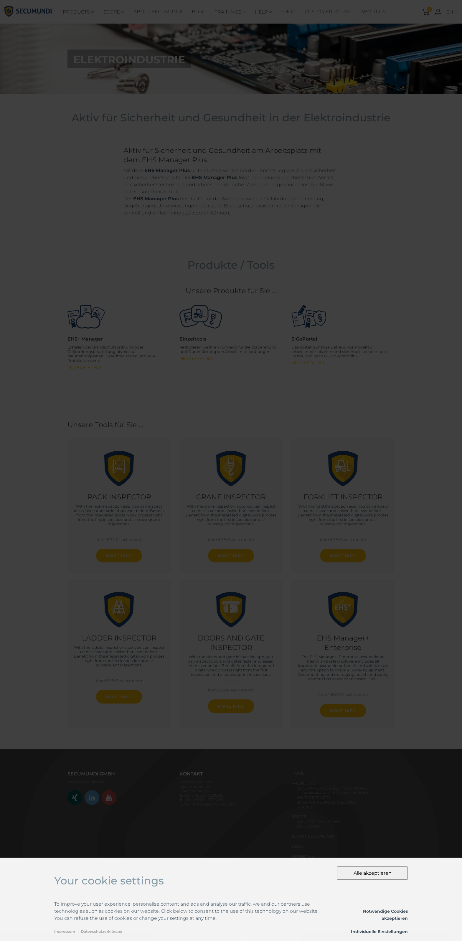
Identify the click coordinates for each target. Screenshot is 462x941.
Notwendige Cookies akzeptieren (385, 915)
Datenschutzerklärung (101, 931)
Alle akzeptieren (373, 873)
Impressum (64, 931)
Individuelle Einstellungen (379, 931)
